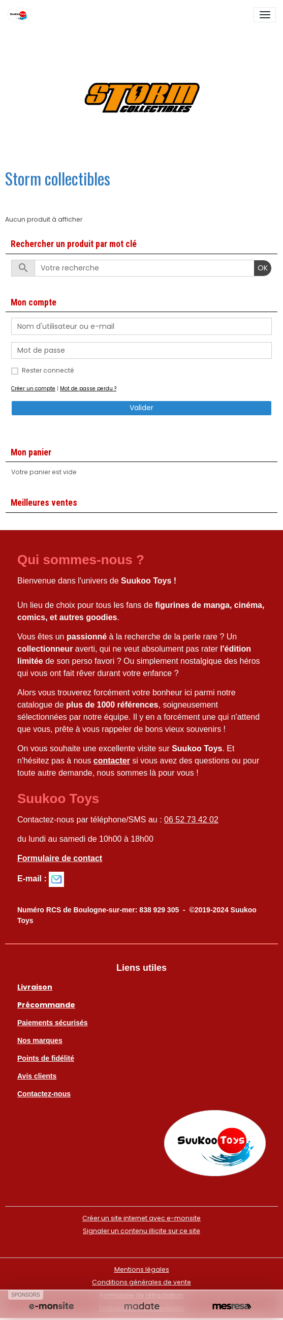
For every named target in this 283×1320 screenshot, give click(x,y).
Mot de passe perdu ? (88, 388)
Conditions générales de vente (141, 1282)
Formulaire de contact (59, 858)
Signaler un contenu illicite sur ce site (141, 1230)
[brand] (20, 14)
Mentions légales (141, 1269)
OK (263, 268)
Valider (141, 408)
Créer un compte (33, 388)
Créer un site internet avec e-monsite (141, 1218)
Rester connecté (48, 370)
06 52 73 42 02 (191, 819)
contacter (111, 760)
